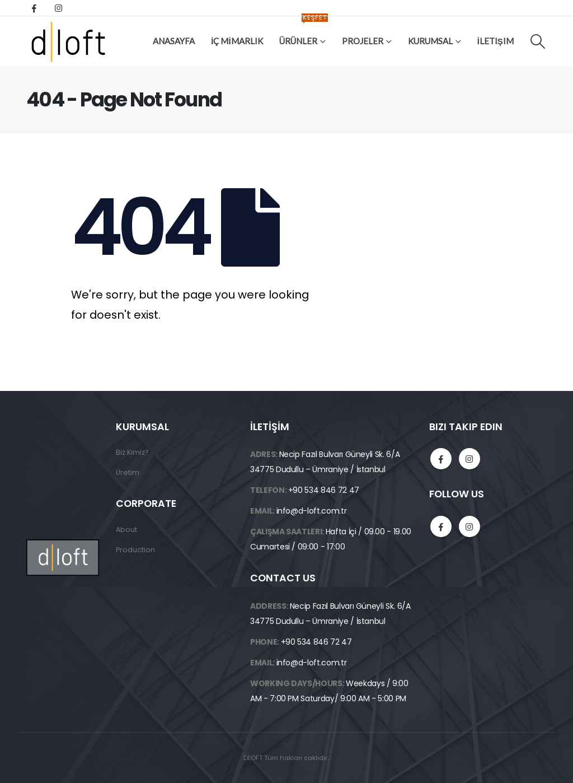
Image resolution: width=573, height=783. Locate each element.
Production (135, 549)
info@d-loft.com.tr (311, 510)
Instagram (469, 458)
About (126, 529)
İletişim (495, 41)
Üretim (127, 472)
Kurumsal (430, 41)
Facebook (441, 458)
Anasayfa (174, 41)
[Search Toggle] (538, 41)
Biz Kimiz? (132, 452)
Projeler (362, 41)
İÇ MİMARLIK (236, 41)
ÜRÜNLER (303, 32)
